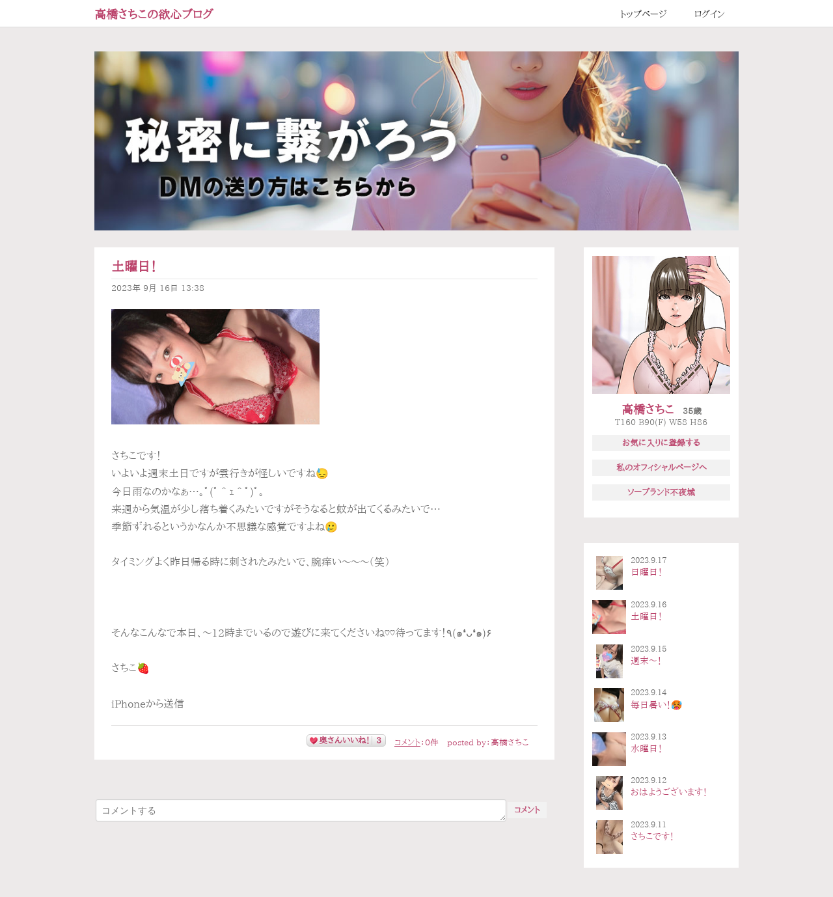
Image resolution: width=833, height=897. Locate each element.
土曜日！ (134, 266)
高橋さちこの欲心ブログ (153, 14)
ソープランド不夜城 (661, 492)
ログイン (709, 14)
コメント (407, 742)
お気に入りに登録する (661, 442)
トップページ (643, 14)
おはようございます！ (669, 792)
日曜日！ (646, 572)
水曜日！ (646, 748)
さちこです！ (652, 836)
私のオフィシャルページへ (661, 467)
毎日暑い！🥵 (656, 705)
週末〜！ (646, 660)
